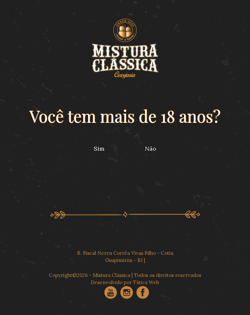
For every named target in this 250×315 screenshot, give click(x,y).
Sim (99, 148)
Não (150, 148)
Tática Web (146, 282)
